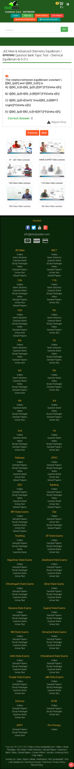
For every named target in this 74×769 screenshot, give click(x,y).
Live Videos (57, 15)
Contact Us (11, 759)
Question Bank (20, 260)
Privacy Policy (59, 762)
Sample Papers (19, 269)
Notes (20, 266)
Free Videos (38, 755)
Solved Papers (20, 275)
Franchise (47, 762)
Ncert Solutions (20, 257)
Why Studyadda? (56, 759)
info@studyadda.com (37, 234)
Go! (64, 29)
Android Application (25, 19)
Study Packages (20, 263)
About (26, 759)
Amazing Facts (62, 752)
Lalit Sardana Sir (16, 762)
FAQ (67, 759)
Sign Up (27, 15)
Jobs (19, 759)
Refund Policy (37, 765)
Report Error (56, 122)
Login (15, 15)
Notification (42, 759)
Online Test (20, 272)
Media (33, 759)
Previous (33, 132)
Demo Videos (42, 15)
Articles (50, 752)
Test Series (22, 750)
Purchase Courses (49, 19)
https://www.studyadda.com (42, 747)
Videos (20, 254)
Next (44, 132)
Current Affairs (39, 752)
